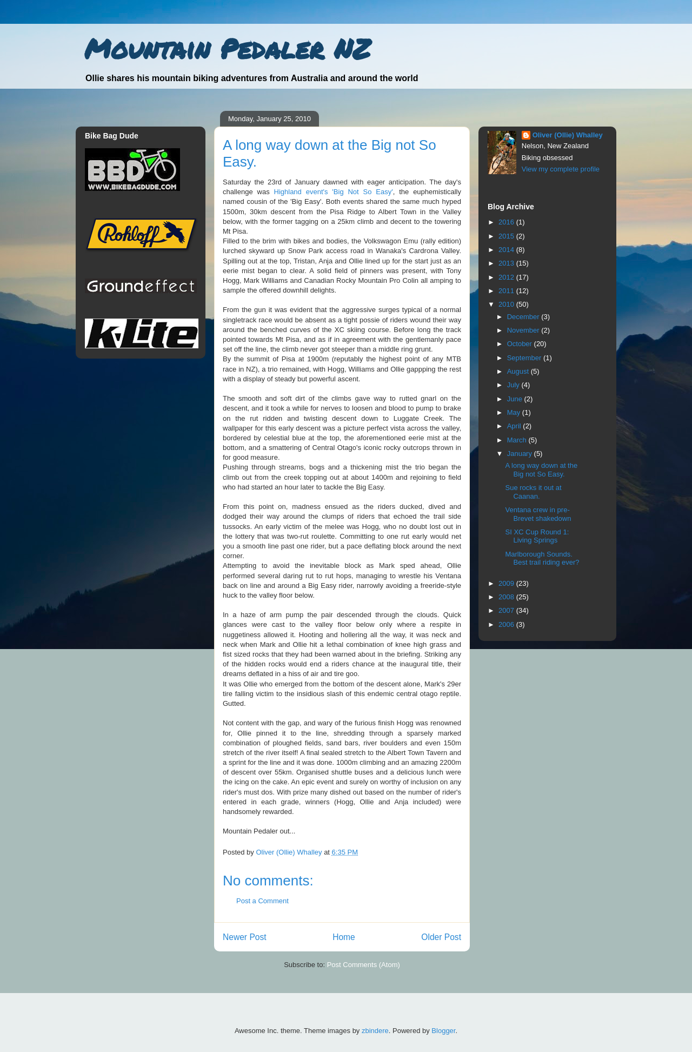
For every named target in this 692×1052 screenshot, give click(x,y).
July (514, 385)
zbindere (375, 1031)
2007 (507, 610)
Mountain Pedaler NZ (227, 48)
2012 (507, 277)
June (515, 399)
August (519, 371)
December (524, 317)
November (524, 330)
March (518, 440)
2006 (507, 624)
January (520, 453)
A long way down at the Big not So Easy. (541, 469)
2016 (507, 222)
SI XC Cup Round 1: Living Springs (537, 536)
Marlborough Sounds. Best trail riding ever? (542, 558)
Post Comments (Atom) (363, 965)
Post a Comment (262, 901)
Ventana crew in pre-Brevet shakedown (538, 514)
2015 (507, 236)
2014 (507, 250)
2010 (507, 304)
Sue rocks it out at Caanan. (533, 492)
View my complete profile (561, 169)
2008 (507, 597)
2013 (507, 263)
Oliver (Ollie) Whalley (568, 135)
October (520, 344)
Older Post (441, 937)
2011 (507, 291)
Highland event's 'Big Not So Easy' (333, 192)
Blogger (443, 1031)
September (525, 358)
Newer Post (245, 937)
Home (343, 937)
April (515, 426)
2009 (507, 583)
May (514, 412)
